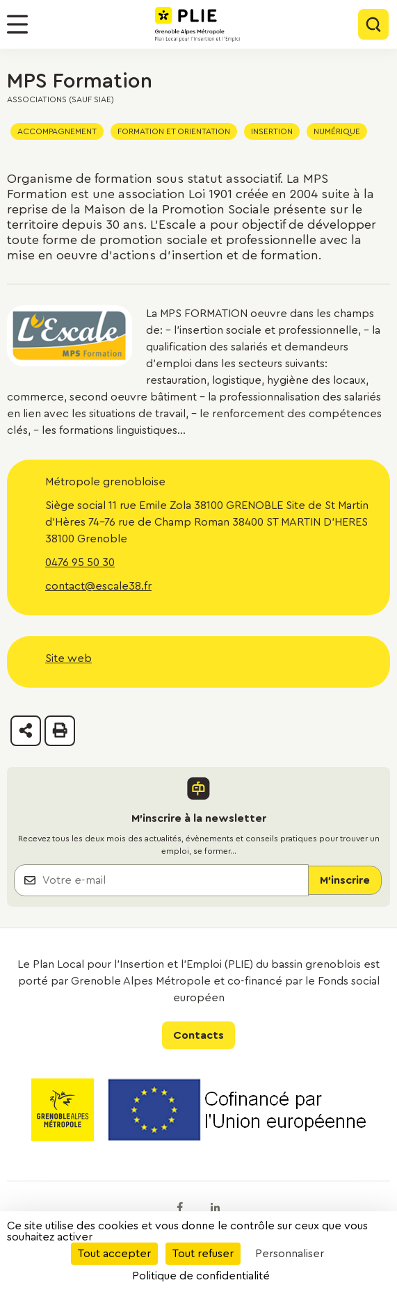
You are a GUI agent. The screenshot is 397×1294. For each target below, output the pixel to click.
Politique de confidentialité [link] (201, 1275)
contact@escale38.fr (98, 586)
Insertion (272, 131)
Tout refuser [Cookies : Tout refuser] (203, 1253)
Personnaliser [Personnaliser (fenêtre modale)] (289, 1253)
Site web (68, 658)
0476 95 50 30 (80, 562)
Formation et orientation (174, 131)
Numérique (337, 131)
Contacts (198, 1035)
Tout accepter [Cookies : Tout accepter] (114, 1253)
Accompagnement (57, 131)
